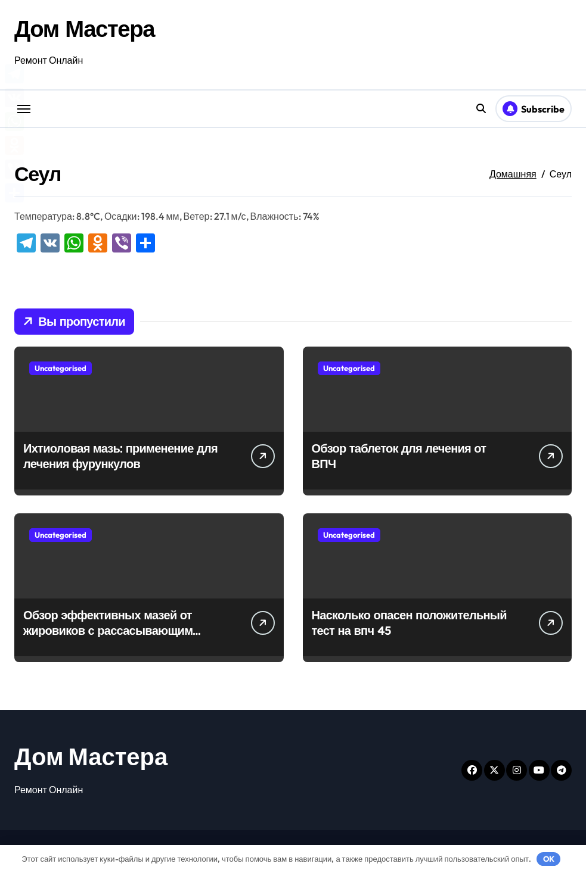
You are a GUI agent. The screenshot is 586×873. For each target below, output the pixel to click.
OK (548, 858)
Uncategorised (60, 368)
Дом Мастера (87, 28)
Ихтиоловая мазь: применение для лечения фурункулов (120, 456)
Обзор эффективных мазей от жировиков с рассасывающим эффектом (108, 630)
